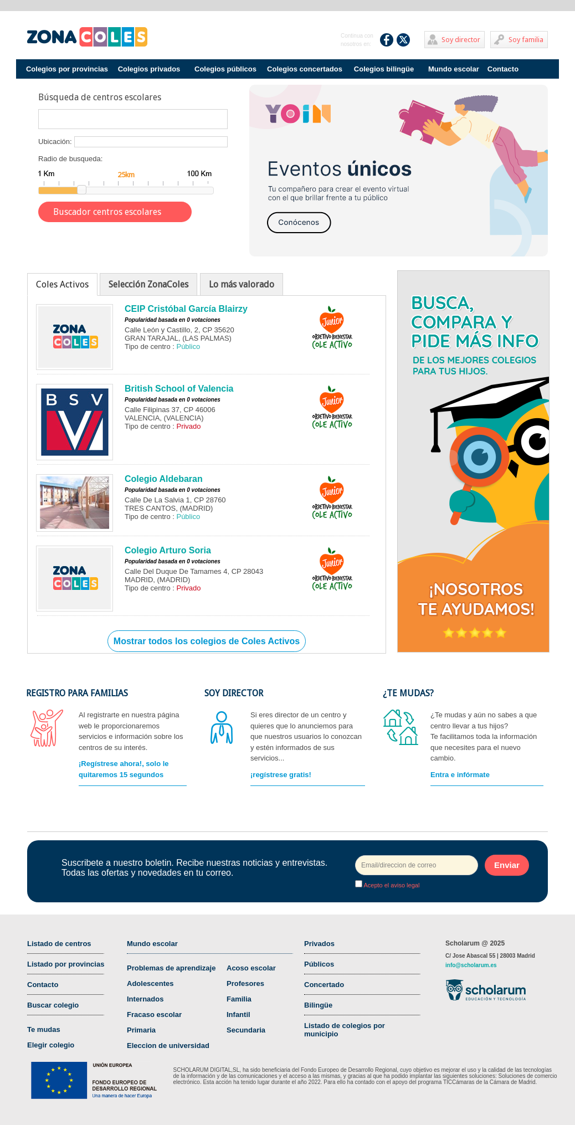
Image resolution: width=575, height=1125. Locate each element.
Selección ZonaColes (148, 284)
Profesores (245, 983)
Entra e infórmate (460, 774)
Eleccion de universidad (168, 1045)
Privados (319, 943)
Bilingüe (318, 1005)
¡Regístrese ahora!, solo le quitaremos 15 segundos (124, 769)
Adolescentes (150, 983)
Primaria (141, 1030)
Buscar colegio (53, 1005)
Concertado (324, 984)
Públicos (319, 964)
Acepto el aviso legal (390, 885)
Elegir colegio (50, 1045)
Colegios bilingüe (384, 69)
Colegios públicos (225, 69)
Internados (145, 999)
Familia (239, 999)
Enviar (507, 865)
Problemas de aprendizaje (171, 968)
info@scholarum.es (471, 965)
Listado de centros (59, 943)
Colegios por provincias (67, 69)
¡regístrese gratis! (280, 774)
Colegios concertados (304, 69)
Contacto (502, 69)
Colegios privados (149, 69)
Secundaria (246, 1030)
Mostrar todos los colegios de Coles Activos (207, 641)
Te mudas (43, 1029)
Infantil (238, 1014)
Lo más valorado (241, 284)
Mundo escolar (453, 69)
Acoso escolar (251, 968)
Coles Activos (62, 284)
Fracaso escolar (154, 1014)
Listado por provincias (65, 964)
